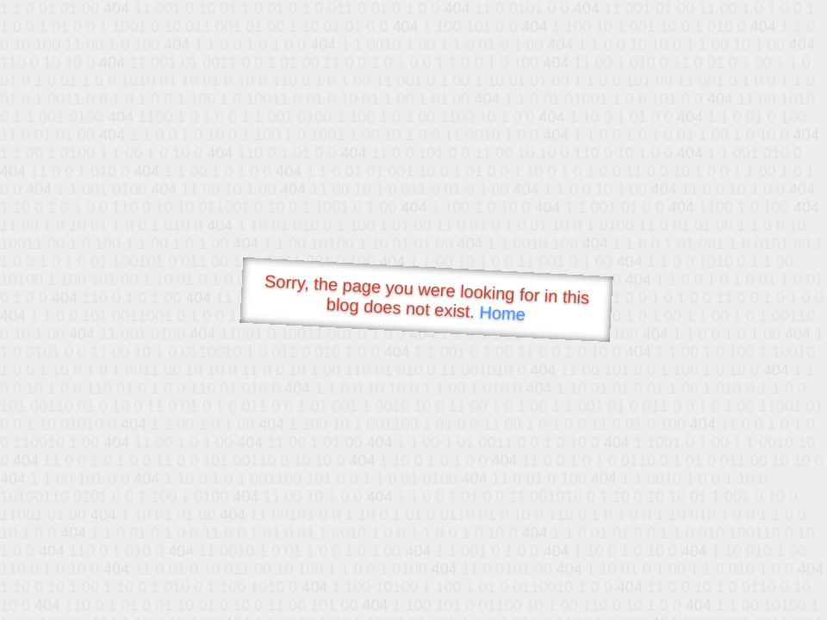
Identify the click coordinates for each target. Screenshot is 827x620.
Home (502, 313)
